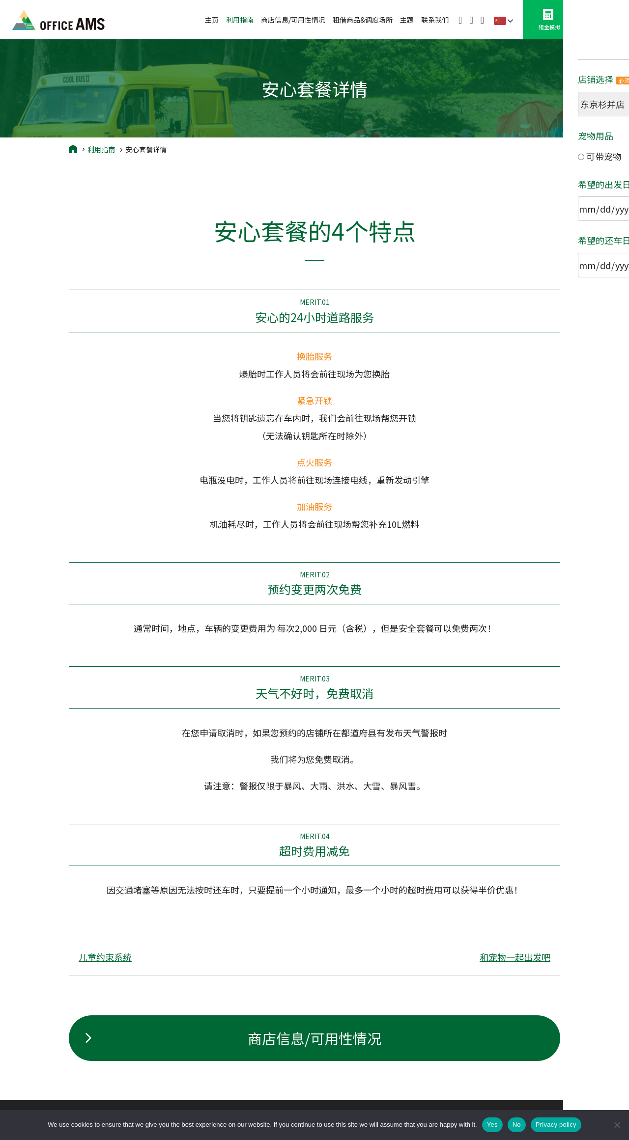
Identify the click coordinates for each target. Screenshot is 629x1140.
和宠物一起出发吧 (515, 956)
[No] (617, 1125)
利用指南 (240, 19)
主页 (212, 19)
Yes (492, 1124)
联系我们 (435, 19)
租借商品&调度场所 (363, 19)
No (517, 1124)
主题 (407, 19)
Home (73, 148)
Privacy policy (556, 1124)
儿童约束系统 (105, 956)
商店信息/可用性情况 (293, 19)
